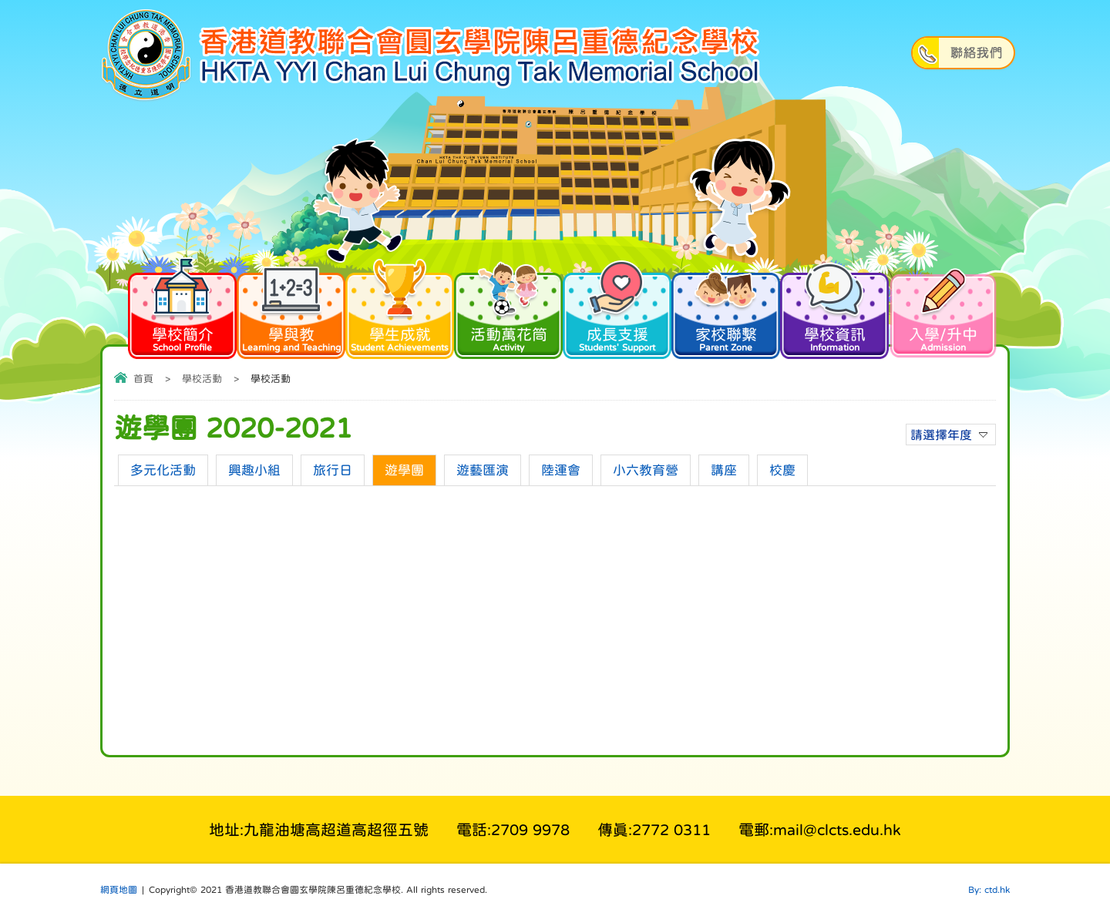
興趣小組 (254, 470)
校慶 (782, 470)
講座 (724, 470)
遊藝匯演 (482, 470)
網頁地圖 (118, 889)
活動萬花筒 (508, 311)
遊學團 (404, 470)
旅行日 (332, 470)
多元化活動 (163, 470)
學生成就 (399, 311)
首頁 (143, 379)
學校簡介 (182, 311)
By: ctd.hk (989, 889)
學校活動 (202, 379)
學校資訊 (834, 311)
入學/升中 (943, 311)
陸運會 (560, 470)
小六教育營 (645, 470)
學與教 (291, 311)
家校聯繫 (725, 311)
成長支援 (617, 311)
